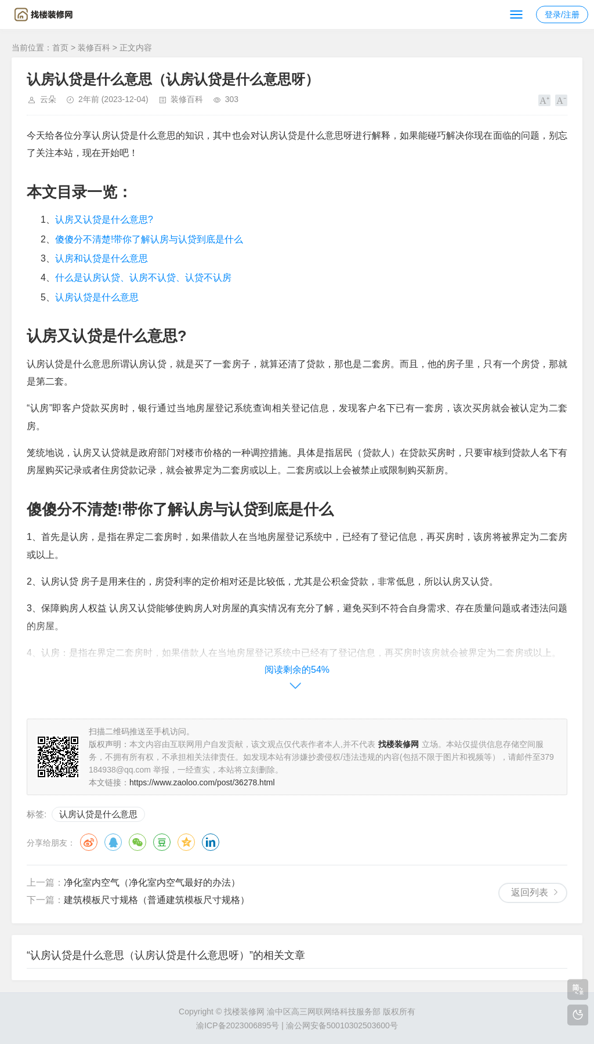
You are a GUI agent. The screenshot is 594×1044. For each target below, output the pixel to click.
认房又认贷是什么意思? (104, 219)
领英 (210, 842)
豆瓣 (162, 842)
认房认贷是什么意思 (97, 297)
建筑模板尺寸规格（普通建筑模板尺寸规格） (156, 900)
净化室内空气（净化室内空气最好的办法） (152, 882)
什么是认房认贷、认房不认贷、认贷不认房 (143, 277)
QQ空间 (186, 842)
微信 (137, 842)
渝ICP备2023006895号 (237, 1025)
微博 (88, 842)
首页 (60, 47)
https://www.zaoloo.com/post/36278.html (202, 782)
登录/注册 (562, 14)
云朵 (48, 99)
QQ (113, 842)
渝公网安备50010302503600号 (342, 1025)
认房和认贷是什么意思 (101, 258)
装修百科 (94, 47)
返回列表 (529, 892)
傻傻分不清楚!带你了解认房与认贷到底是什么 (149, 239)
